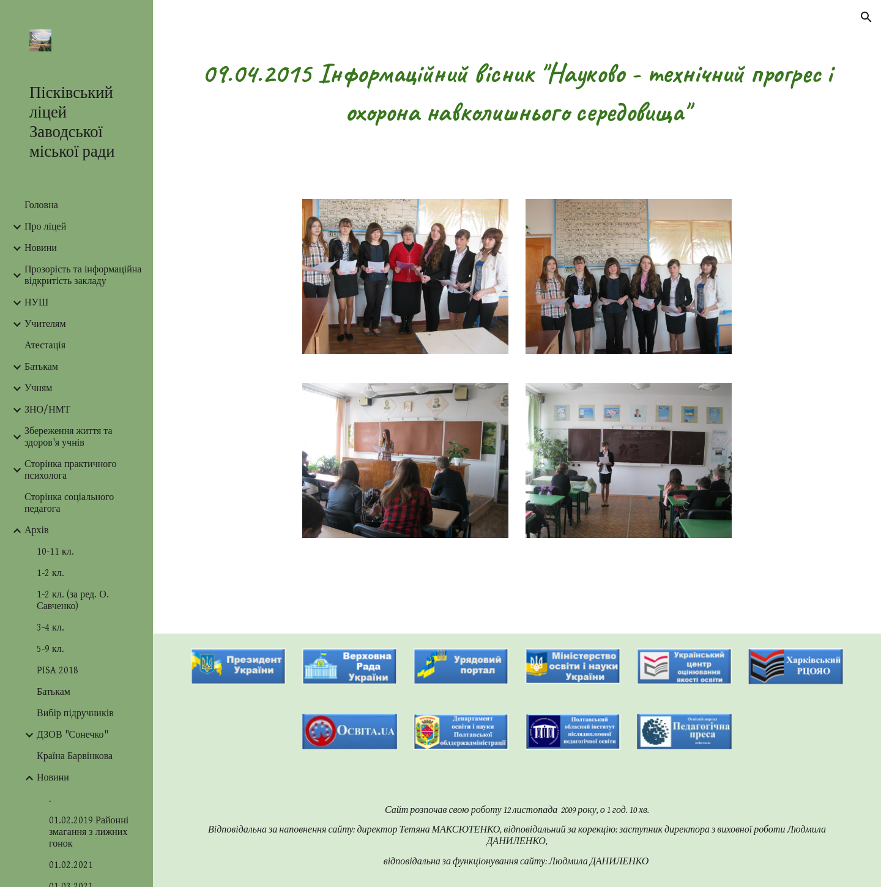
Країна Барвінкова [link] (75, 756)
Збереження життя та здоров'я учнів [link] (68, 437)
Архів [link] (36, 530)
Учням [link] (38, 388)
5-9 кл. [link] (50, 649)
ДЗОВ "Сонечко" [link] (72, 735)
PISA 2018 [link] (57, 670)
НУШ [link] (36, 303)
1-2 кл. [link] (50, 573)
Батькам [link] (41, 367)
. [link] (50, 799)
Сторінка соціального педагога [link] (69, 503)
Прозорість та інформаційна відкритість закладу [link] (82, 275)
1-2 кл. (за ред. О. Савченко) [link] (73, 600)
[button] (866, 17)
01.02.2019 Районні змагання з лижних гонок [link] (88, 832)
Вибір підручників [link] (75, 713)
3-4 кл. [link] (50, 628)
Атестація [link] (44, 345)
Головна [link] (41, 205)
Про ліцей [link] (45, 227)
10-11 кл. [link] (55, 552)
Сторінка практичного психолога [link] (70, 470)
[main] (517, 92)
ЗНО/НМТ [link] (47, 410)
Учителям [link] (45, 324)
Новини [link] (40, 248)
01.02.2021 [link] (71, 865)
